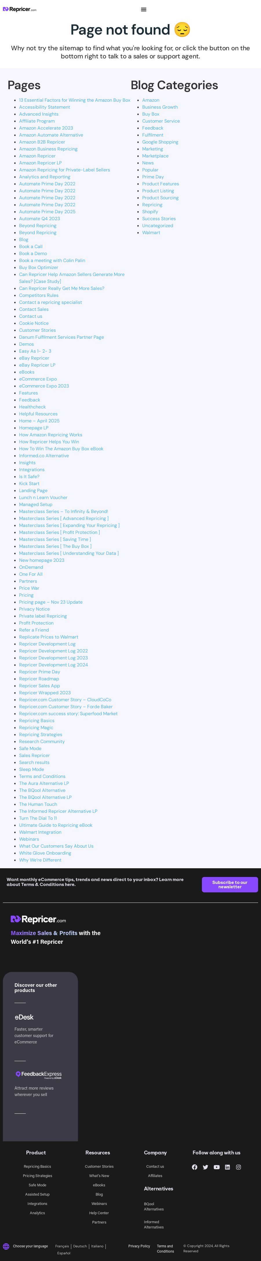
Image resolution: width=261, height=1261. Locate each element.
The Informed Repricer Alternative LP (58, 811)
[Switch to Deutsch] (80, 1246)
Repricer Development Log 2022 (53, 651)
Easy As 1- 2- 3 (35, 351)
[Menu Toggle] (144, 9)
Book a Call (31, 246)
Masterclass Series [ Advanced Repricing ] (64, 518)
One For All (31, 574)
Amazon (150, 100)
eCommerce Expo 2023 (44, 386)
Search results (34, 762)
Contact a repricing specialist (50, 302)
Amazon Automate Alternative (51, 135)
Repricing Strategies (40, 734)
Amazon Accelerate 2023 (46, 128)
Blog (23, 239)
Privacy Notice (34, 609)
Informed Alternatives (154, 1224)
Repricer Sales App (39, 686)
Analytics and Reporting (44, 177)
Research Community (42, 741)
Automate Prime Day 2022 (47, 184)
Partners (28, 581)
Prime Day (153, 177)
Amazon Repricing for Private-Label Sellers (64, 170)
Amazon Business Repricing (48, 149)
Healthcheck (32, 407)
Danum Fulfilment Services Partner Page (61, 337)
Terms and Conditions (42, 776)
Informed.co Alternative (44, 456)
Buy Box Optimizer (38, 267)
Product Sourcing (160, 198)
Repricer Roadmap (39, 679)
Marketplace (155, 156)
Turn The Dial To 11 (38, 818)
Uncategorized (157, 226)
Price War (29, 588)
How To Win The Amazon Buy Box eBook (61, 449)
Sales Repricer (34, 755)
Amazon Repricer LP (40, 163)
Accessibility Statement (44, 107)
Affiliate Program (37, 121)
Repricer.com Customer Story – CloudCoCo (65, 700)
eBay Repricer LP (37, 365)
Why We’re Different (40, 860)
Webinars (29, 839)
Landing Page (33, 490)
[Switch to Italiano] (97, 1246)
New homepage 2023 (41, 560)
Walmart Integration (40, 832)
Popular (150, 170)
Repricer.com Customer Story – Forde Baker (66, 707)
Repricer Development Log (47, 644)
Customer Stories (37, 330)
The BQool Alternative (42, 790)
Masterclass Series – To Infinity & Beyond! (63, 511)
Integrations (32, 470)
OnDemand (31, 567)
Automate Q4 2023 (39, 219)
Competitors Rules (39, 295)
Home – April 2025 (39, 421)
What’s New (99, 1175)
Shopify (150, 212)
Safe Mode (30, 748)
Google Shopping (160, 142)
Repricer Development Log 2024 (53, 665)
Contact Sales (34, 309)
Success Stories (159, 219)
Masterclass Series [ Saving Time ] (55, 539)
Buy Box (150, 114)
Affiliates (155, 1175)
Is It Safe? (29, 476)
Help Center (99, 1212)
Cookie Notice (34, 323)
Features (28, 393)
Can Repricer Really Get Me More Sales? (61, 288)
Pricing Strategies (37, 1175)
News (148, 163)
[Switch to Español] (63, 1253)
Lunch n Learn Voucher (43, 497)
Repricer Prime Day (39, 672)
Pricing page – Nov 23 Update (51, 602)
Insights (27, 463)
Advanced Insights (39, 114)
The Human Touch (38, 804)
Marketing (152, 149)
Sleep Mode (31, 769)
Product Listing (158, 191)
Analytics (37, 1212)
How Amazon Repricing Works (50, 435)
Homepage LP (33, 428)
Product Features (160, 184)
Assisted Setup (37, 1194)
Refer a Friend (34, 630)
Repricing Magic (36, 727)
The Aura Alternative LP (44, 783)
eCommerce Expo (38, 379)
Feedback (29, 400)
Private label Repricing (43, 616)
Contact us (30, 316)
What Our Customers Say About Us (56, 846)
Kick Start (29, 483)
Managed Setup (35, 504)
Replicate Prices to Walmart (48, 637)
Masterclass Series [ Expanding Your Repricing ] (69, 525)
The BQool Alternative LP (45, 797)
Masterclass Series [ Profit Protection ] (59, 532)
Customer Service (161, 121)
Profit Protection (36, 623)
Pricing (26, 595)
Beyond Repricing (37, 226)
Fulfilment (152, 135)
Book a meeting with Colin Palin (52, 260)
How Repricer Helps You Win (49, 442)
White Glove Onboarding (45, 853)
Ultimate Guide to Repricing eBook (55, 825)
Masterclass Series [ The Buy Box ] (55, 546)
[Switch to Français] (63, 1246)
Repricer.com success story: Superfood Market (68, 714)
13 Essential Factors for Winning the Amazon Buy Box (74, 100)
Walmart (151, 232)
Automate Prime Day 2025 (47, 212)
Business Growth (160, 107)
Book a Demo (33, 253)
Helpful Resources (38, 414)
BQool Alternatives (154, 1206)
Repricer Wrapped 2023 (45, 693)
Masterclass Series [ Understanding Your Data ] (69, 553)
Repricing (152, 205)
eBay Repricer (34, 358)
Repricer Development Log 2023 (53, 658)
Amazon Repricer (37, 156)
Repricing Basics (36, 721)
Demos (26, 344)
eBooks (26, 372)
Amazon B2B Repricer (42, 142)
